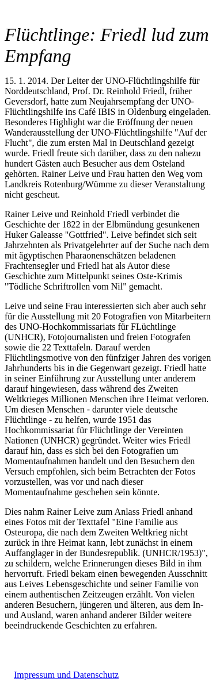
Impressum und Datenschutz (66, 675)
